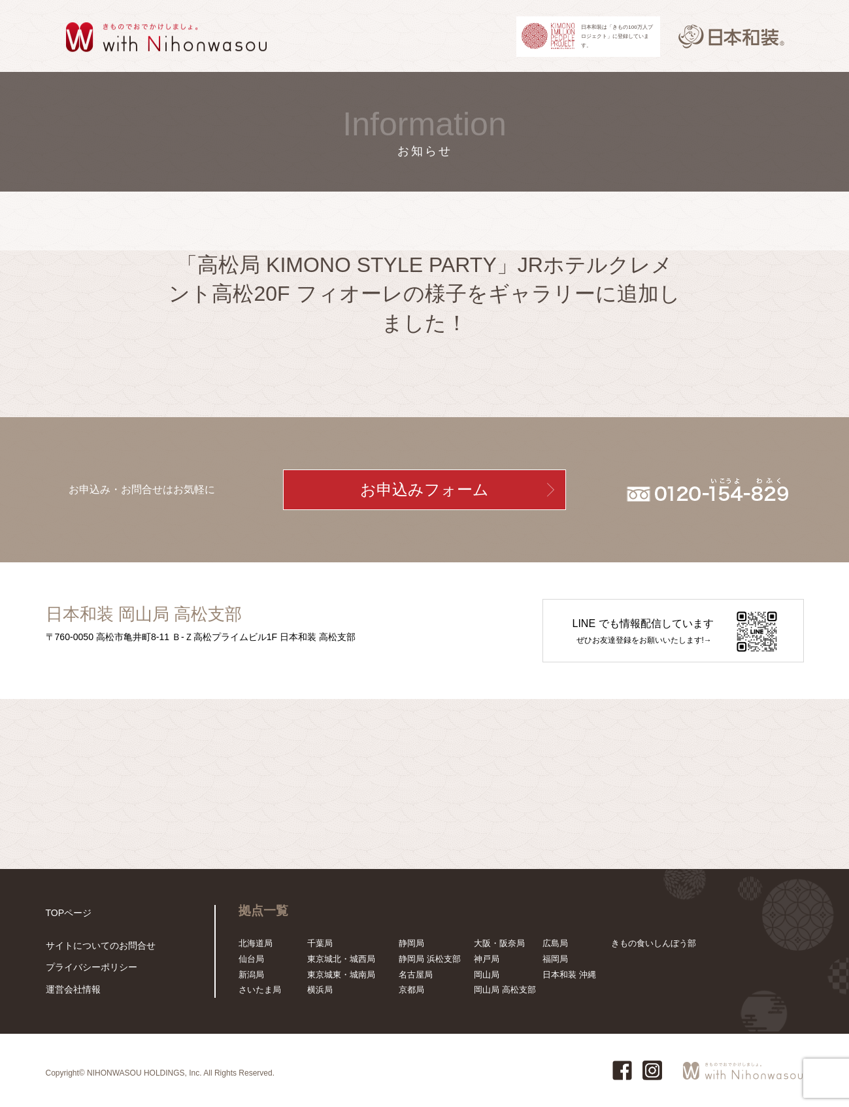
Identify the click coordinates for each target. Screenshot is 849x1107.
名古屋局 (416, 974)
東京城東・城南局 (341, 974)
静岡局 (411, 943)
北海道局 (256, 943)
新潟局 (251, 974)
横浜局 (320, 990)
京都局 (411, 990)
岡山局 (486, 974)
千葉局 (320, 943)
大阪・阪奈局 (499, 943)
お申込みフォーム (424, 490)
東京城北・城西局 (341, 959)
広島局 (555, 943)
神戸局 (486, 959)
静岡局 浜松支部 (430, 959)
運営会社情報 (71, 990)
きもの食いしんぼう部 (653, 943)
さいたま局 (260, 990)
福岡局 (555, 959)
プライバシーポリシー (88, 969)
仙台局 (251, 959)
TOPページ (67, 912)
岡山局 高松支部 (505, 990)
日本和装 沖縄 (569, 974)
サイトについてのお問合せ (97, 948)
